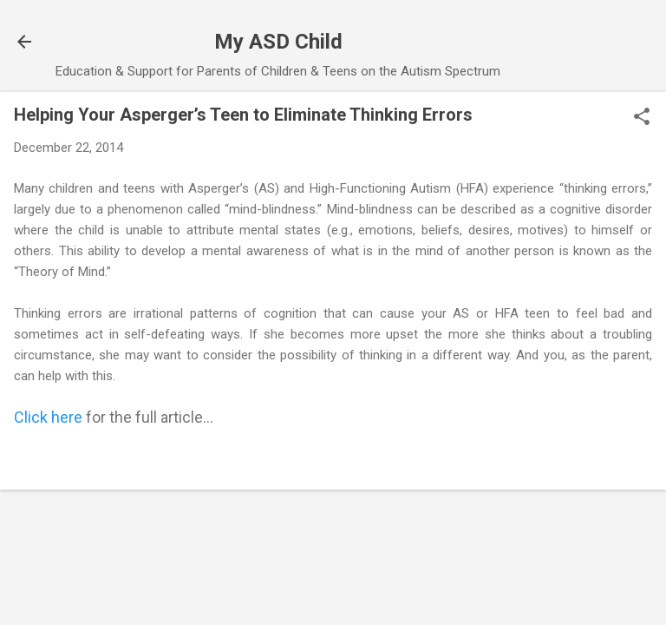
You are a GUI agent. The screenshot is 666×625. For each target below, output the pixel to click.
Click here (48, 417)
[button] (641, 118)
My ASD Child (278, 42)
